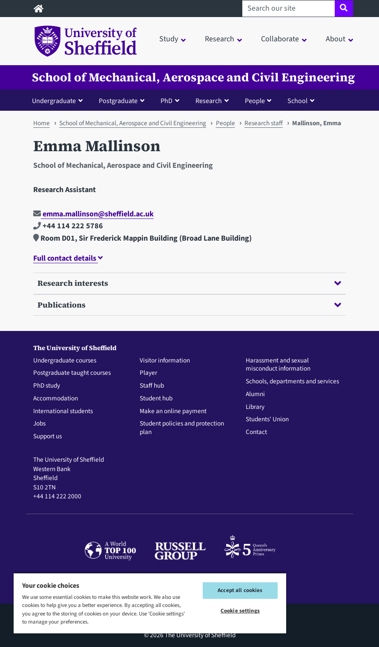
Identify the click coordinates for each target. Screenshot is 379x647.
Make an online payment (173, 411)
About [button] (335, 39)
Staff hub (152, 386)
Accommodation (55, 398)
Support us (47, 436)
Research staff (263, 123)
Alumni (255, 394)
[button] (59, 100)
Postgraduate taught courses (72, 373)
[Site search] (344, 8)
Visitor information (165, 361)
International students (63, 411)
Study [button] (168, 39)
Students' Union (267, 419)
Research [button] (219, 39)
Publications (189, 304)
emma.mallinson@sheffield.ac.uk (93, 214)
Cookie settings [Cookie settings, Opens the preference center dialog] (240, 611)
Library (255, 407)
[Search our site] (288, 8)
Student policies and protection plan (182, 428)
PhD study (46, 386)
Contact (256, 432)
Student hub (156, 398)
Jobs (39, 424)
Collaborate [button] (280, 39)
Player (148, 373)
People (225, 123)
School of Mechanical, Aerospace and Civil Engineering (193, 77)
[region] (150, 602)
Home (41, 123)
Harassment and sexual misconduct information (278, 365)
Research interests (189, 283)
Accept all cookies (240, 590)
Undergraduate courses (64, 361)
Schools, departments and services (292, 381)
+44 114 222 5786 (68, 226)
